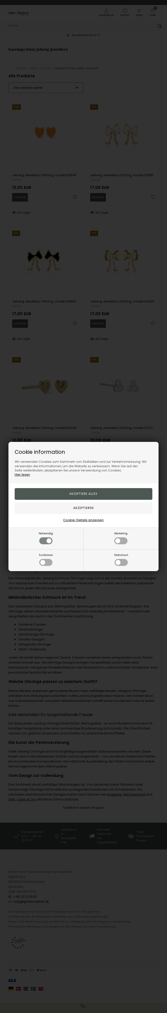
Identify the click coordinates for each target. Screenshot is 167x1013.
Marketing (120, 538)
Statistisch (121, 559)
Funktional (46, 559)
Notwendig (46, 538)
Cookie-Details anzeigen (83, 520)
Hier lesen (22, 474)
